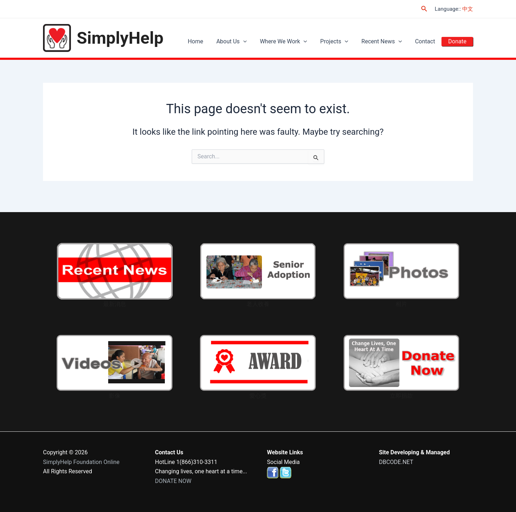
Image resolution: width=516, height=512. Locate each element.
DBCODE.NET (396, 462)
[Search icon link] (424, 8)
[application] (256, 41)
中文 (467, 9)
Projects (343, 41)
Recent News (387, 41)
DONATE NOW (173, 481)
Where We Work (294, 41)
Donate (458, 41)
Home (211, 41)
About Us (244, 41)
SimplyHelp (120, 38)
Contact (429, 41)
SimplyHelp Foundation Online (81, 462)
